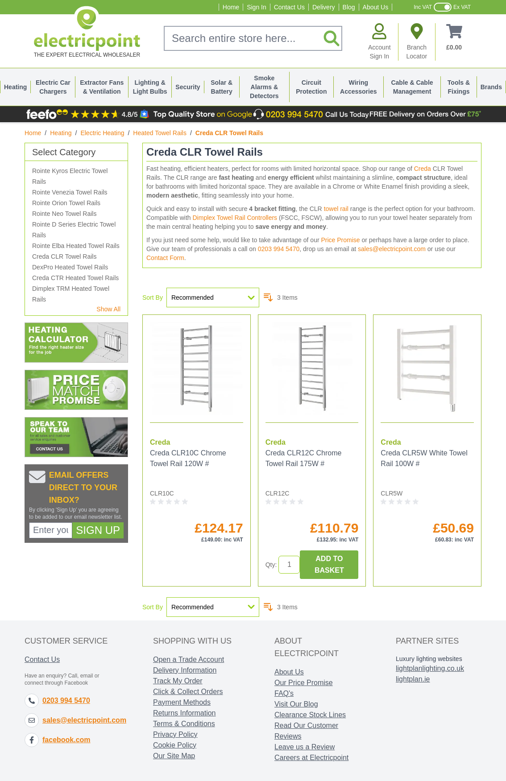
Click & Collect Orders (188, 691)
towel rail (336, 208)
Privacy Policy (175, 734)
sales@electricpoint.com (392, 248)
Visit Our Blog (296, 704)
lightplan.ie (413, 679)
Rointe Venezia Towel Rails (70, 192)
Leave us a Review (304, 747)
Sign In (256, 7)
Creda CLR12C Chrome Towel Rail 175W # (303, 458)
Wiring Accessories (358, 87)
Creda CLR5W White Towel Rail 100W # (424, 458)
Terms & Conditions (184, 723)
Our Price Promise (303, 682)
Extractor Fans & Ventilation (102, 87)
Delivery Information (184, 670)
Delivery (323, 7)
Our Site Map (174, 756)
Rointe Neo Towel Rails (64, 213)
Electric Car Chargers (53, 87)
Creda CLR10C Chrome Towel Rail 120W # (188, 458)
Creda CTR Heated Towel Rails (75, 277)
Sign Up (98, 530)
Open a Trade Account (188, 659)
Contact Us (289, 7)
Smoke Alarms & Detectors (264, 86)
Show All (108, 309)
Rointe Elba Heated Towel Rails (76, 245)
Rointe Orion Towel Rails (66, 203)
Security (187, 87)
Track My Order (178, 681)
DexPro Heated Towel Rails (70, 267)
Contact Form (165, 257)
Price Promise (340, 240)
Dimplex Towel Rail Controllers (235, 217)
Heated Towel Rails (160, 132)
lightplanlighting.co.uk (430, 668)
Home (231, 7)
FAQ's (284, 693)
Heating (15, 87)
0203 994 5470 (278, 248)
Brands (491, 87)
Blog (349, 7)
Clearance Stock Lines (310, 715)
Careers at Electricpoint (311, 757)
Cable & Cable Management (412, 87)
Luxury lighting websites (429, 658)
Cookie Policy (174, 745)
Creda (422, 168)
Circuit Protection (311, 87)
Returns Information (184, 713)
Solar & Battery (221, 87)
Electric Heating (102, 132)
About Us (376, 7)
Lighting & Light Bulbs (150, 87)
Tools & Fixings (459, 87)
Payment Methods (182, 702)
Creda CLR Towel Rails (64, 256)
